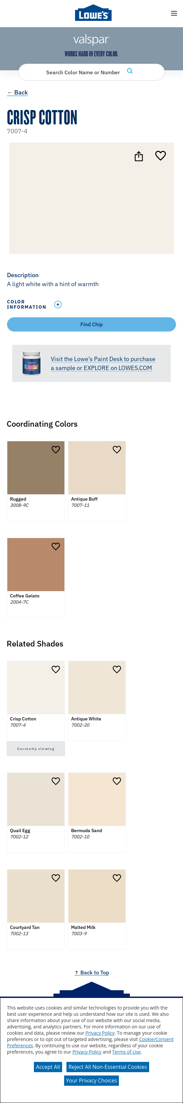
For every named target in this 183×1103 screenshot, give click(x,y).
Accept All (48, 1067)
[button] (173, 13)
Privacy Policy (99, 1033)
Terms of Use (126, 1052)
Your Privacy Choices (91, 1080)
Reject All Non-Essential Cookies (107, 1067)
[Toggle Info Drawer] (113, 304)
